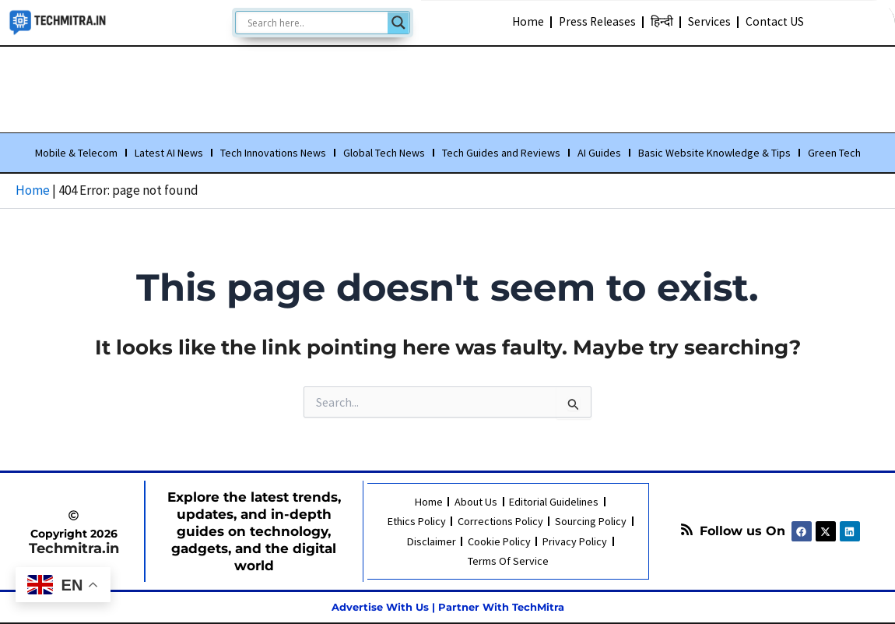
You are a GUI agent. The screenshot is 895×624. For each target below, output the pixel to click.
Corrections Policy (500, 522)
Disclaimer (432, 541)
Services (711, 21)
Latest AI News (169, 153)
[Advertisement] (447, 86)
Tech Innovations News (273, 153)
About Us (474, 503)
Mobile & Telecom (76, 153)
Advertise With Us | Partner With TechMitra (447, 608)
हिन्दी (660, 21)
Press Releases (592, 21)
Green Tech (834, 153)
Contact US (781, 21)
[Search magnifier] (398, 22)
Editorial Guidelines (553, 503)
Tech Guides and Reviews (501, 153)
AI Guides (599, 153)
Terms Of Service (507, 559)
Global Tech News (384, 153)
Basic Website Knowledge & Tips (714, 153)
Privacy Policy (573, 541)
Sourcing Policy (591, 522)
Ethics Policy (416, 522)
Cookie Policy (498, 541)
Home (519, 21)
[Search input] (315, 22)
